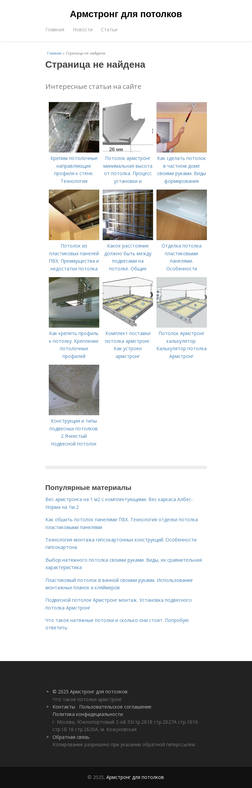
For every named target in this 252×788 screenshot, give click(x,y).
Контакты (63, 706)
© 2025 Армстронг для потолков (90, 691)
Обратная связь (70, 737)
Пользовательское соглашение (115, 706)
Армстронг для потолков (126, 14)
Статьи (109, 29)
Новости (83, 29)
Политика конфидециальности (87, 714)
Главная (54, 29)
